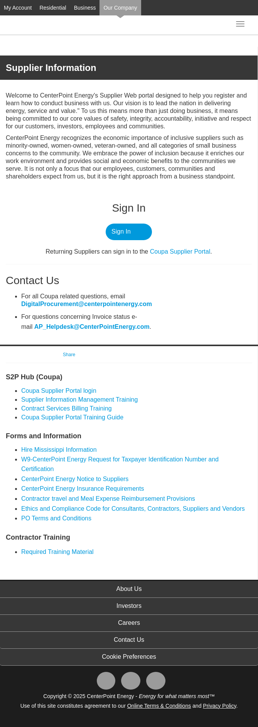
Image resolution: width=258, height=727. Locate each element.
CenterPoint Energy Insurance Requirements (82, 488)
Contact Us (129, 639)
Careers (129, 622)
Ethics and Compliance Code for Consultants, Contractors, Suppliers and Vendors (133, 508)
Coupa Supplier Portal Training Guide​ (72, 417)
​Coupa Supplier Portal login (58, 390)
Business (85, 8)
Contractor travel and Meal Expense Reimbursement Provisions (108, 498)
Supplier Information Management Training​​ (79, 399)
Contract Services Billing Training (66, 408)
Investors (129, 605)
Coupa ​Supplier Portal (180, 251)
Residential (52, 8)
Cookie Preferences (129, 656)
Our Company (120, 8)
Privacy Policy (219, 706)
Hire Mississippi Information (59, 449)
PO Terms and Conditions (56, 518)
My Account (18, 8)
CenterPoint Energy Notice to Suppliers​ (74, 479)
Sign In (121, 231)
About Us (129, 589)
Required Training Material (57, 552)
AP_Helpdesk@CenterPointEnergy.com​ (92, 326)
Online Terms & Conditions (159, 706)
